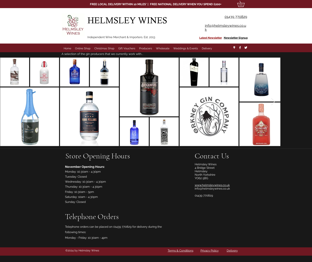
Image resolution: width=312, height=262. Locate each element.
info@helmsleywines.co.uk (212, 188)
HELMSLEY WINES (128, 20)
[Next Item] (273, 101)
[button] (243, 4)
